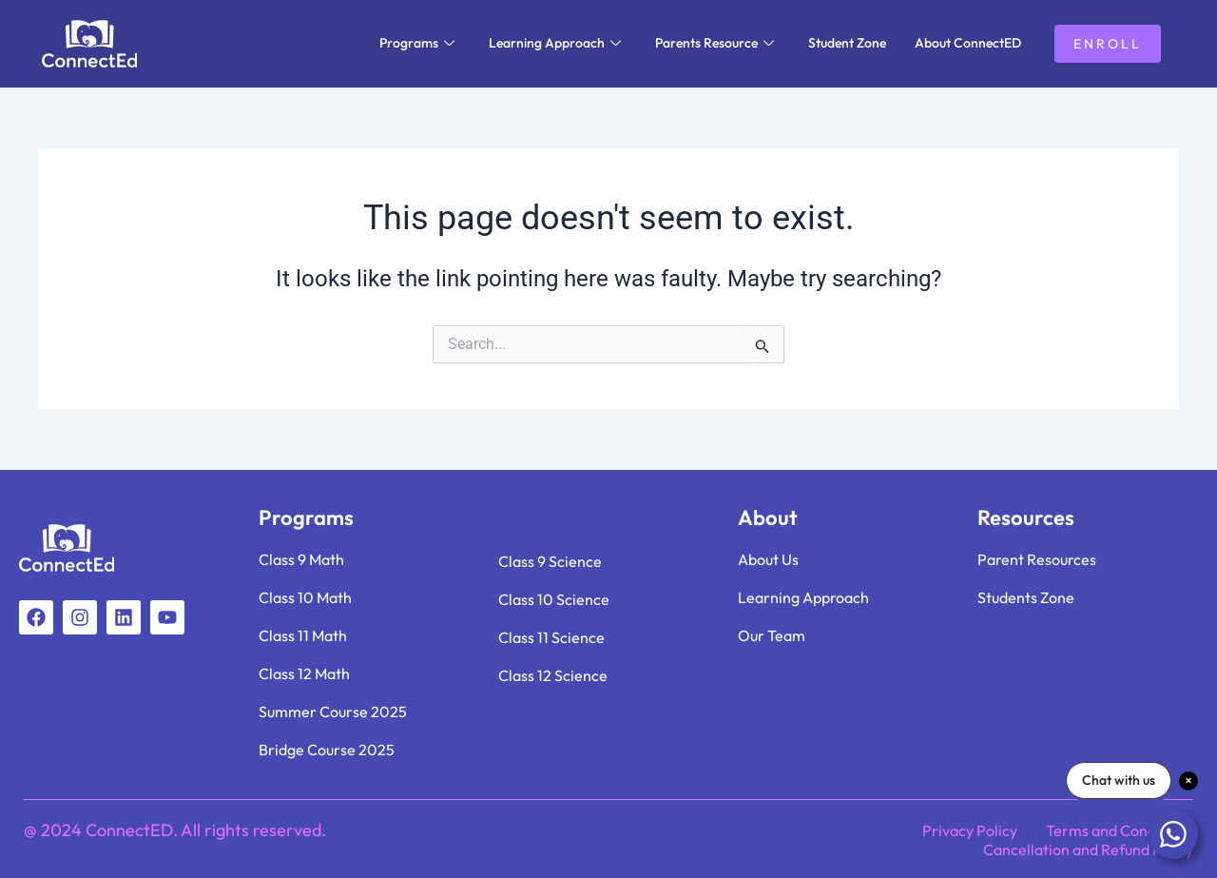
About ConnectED (968, 42)
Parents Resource (714, 43)
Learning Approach (555, 43)
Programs (416, 43)
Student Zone (847, 42)
